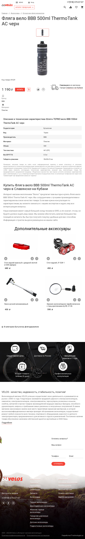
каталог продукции (24, 7)
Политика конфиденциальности (13, 535)
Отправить (58, 464)
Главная (5, 13)
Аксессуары (15, 13)
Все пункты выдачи (10, 493)
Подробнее (7, 422)
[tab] (42, 32)
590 (53, 309)
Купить (20, 89)
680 (14, 268)
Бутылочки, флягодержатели (33, 13)
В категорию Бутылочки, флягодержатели (20, 327)
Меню (19, 2)
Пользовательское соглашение (38, 535)
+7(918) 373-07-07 (75, 2)
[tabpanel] (42, 58)
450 (53, 268)
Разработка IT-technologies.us (72, 535)
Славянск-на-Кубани (74, 88)
